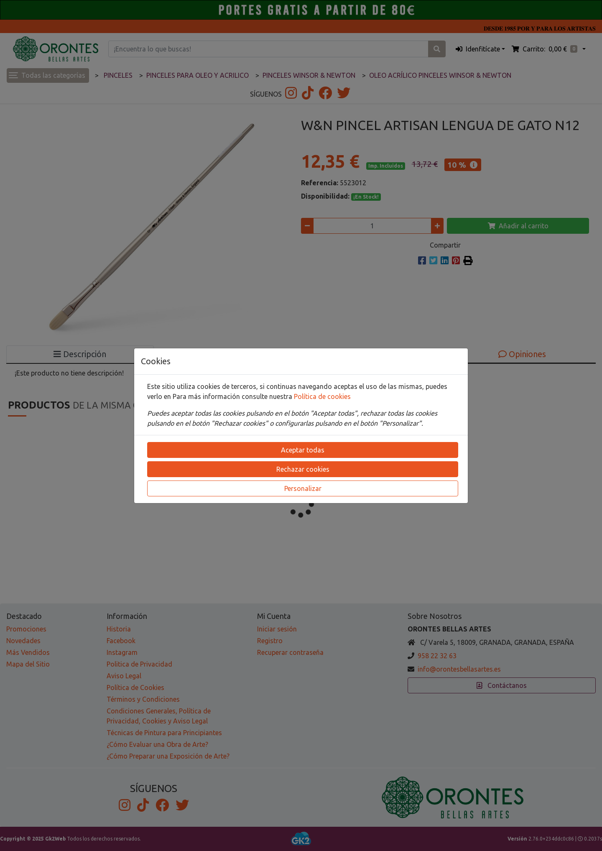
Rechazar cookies (302, 469)
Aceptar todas (302, 450)
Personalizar (302, 488)
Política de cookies (322, 396)
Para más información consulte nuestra (233, 396)
